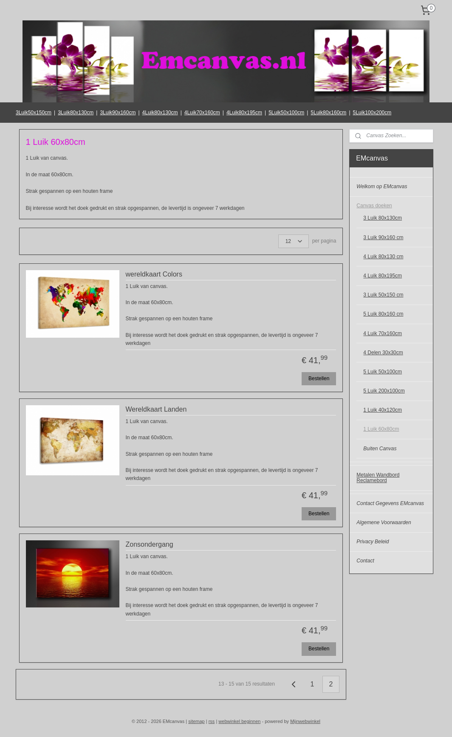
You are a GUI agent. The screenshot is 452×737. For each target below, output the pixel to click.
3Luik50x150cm (33, 113)
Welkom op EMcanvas (381, 186)
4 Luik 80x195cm (382, 276)
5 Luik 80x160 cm (383, 314)
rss (212, 721)
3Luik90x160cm (118, 113)
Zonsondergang (149, 544)
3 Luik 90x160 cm (383, 237)
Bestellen (318, 378)
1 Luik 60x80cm (381, 429)
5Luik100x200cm (372, 113)
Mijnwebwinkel (305, 721)
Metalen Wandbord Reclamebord (377, 477)
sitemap (196, 721)
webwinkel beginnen (239, 721)
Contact (365, 561)
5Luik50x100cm (286, 113)
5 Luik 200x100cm (383, 391)
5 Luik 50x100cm (382, 372)
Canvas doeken (374, 206)
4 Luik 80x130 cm (383, 257)
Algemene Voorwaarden (383, 522)
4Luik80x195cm (244, 113)
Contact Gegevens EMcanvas (390, 503)
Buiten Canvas (379, 449)
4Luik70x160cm (202, 113)
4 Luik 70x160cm (382, 333)
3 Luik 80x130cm (382, 218)
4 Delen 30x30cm (383, 353)
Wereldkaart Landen (156, 409)
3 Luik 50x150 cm (383, 295)
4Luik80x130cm (160, 113)
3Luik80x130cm (75, 113)
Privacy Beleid (372, 542)
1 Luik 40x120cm (382, 410)
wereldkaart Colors (154, 274)
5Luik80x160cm (328, 113)
